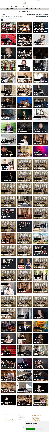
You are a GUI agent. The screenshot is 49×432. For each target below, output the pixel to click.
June (16, 16)
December (14, 18)
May (14, 16)
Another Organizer (45, 16)
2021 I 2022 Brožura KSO (36, 418)
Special (37, 14)
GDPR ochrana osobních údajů (8, 419)
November (10, 18)
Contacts (40, 8)
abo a (28, 14)
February (6, 16)
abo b (31, 14)
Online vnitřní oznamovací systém (9, 420)
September (3, 18)
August (21, 16)
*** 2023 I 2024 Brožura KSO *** (37, 415)
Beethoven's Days (39, 16)
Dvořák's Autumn (45, 14)
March (9, 16)
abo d (34, 14)
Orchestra (22, 8)
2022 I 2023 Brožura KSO (36, 417)
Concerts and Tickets (13, 8)
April (11, 16)
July (18, 16)
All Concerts (3, 14)
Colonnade (40, 14)
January (3, 16)
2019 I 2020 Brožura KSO (36, 420)
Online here (20, 419)
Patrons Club (28, 8)
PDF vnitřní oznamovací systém (8, 421)
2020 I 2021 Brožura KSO (36, 419)
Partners (35, 8)
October (7, 18)
